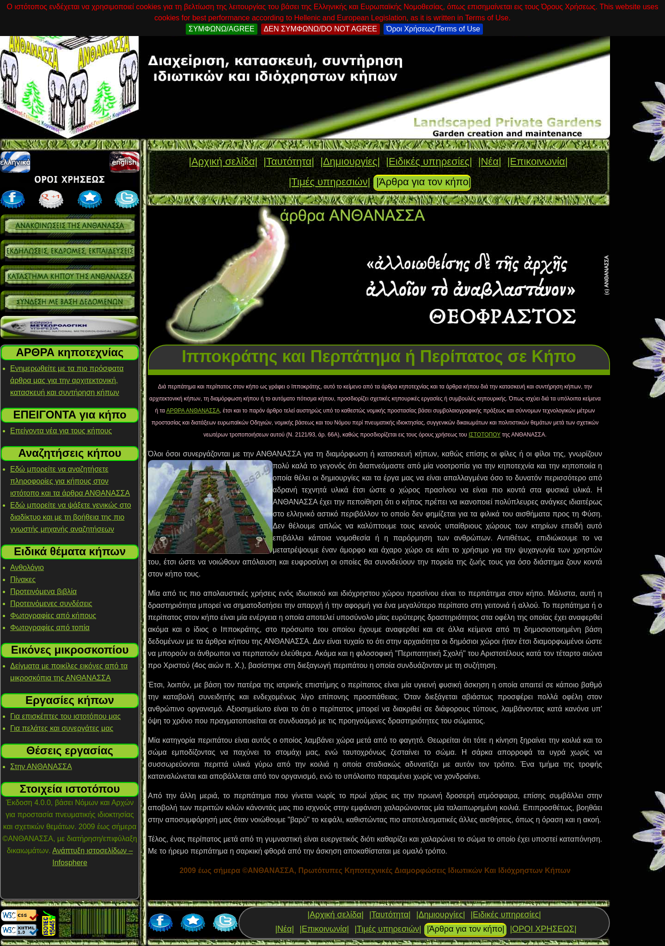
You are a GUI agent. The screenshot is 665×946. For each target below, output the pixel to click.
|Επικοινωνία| (537, 161)
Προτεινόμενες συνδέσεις (51, 603)
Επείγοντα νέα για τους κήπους (61, 431)
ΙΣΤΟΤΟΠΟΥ (484, 434)
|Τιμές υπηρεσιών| (330, 182)
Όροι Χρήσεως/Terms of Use (433, 29)
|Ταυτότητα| (288, 161)
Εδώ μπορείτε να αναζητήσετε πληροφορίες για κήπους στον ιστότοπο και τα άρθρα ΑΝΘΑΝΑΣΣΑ (70, 481)
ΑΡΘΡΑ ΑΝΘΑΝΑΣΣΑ (193, 410)
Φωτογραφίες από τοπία (50, 627)
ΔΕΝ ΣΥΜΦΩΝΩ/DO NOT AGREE (320, 29)
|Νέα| (489, 161)
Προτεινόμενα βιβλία (43, 591)
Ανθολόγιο (27, 567)
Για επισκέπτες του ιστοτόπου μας (65, 716)
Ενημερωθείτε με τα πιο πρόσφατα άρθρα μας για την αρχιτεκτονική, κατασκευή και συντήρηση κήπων (66, 380)
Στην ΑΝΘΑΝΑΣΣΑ (41, 766)
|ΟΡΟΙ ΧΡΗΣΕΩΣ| (543, 929)
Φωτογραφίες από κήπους (53, 615)
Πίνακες (23, 579)
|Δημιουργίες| (350, 161)
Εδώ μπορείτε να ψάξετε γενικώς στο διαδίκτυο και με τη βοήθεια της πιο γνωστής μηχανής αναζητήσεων (70, 517)
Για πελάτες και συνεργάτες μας (61, 728)
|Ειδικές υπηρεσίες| (429, 161)
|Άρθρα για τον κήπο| (423, 182)
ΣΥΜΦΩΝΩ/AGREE (222, 29)
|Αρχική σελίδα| (223, 161)
